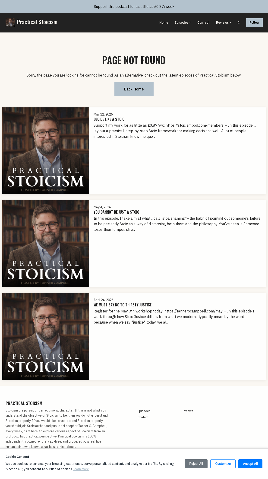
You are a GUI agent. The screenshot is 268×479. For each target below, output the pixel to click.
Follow (254, 22)
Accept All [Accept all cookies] (250, 464)
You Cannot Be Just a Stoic (116, 212)
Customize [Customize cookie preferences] (223, 464)
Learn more (81, 469)
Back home (134, 89)
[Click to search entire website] (239, 22)
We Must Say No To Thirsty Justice (122, 305)
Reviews (222, 22)
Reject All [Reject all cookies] (196, 464)
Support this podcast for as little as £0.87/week (134, 6)
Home (163, 22)
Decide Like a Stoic (109, 119)
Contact (203, 22)
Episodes (181, 22)
